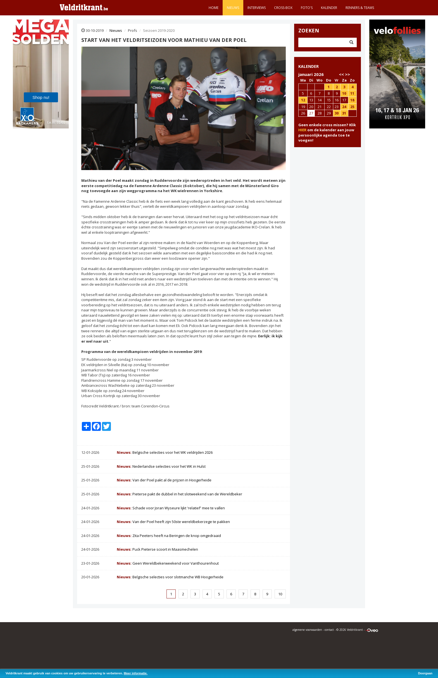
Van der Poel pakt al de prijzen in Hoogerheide (164, 480)
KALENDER (308, 66)
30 (337, 113)
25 (352, 106)
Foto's (307, 7)
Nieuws (233, 7)
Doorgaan (425, 673)
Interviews (256, 7)
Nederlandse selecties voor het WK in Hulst (161, 466)
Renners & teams (360, 7)
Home (213, 7)
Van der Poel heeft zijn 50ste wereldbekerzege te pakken (173, 521)
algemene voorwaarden (307, 630)
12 (303, 99)
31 (344, 113)
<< (341, 74)
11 (352, 93)
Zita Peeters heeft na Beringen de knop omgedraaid (169, 535)
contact (329, 630)
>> (347, 74)
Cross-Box (283, 7)
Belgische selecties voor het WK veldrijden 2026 (165, 452)
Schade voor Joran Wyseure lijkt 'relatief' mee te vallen (171, 507)
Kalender (329, 7)
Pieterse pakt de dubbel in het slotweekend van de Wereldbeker (179, 493)
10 (280, 593)
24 (344, 106)
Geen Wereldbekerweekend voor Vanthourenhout (168, 563)
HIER (302, 129)
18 (352, 99)
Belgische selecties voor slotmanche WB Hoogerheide (170, 576)
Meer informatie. (135, 673)
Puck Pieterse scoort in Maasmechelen (157, 549)
